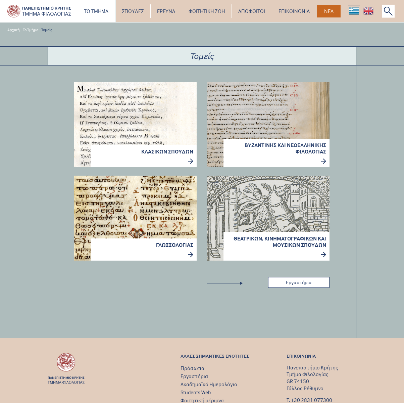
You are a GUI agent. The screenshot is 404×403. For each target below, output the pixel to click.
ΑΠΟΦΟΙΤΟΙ (251, 11)
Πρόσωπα (192, 368)
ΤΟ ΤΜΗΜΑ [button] (96, 11)
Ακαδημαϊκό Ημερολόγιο (209, 384)
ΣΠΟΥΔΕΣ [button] (133, 11)
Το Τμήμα (31, 29)
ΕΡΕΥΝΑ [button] (166, 11)
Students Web (196, 392)
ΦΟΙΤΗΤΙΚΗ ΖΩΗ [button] (207, 11)
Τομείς (46, 29)
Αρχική (13, 29)
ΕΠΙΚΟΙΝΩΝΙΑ (294, 11)
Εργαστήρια (194, 376)
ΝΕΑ (329, 11)
